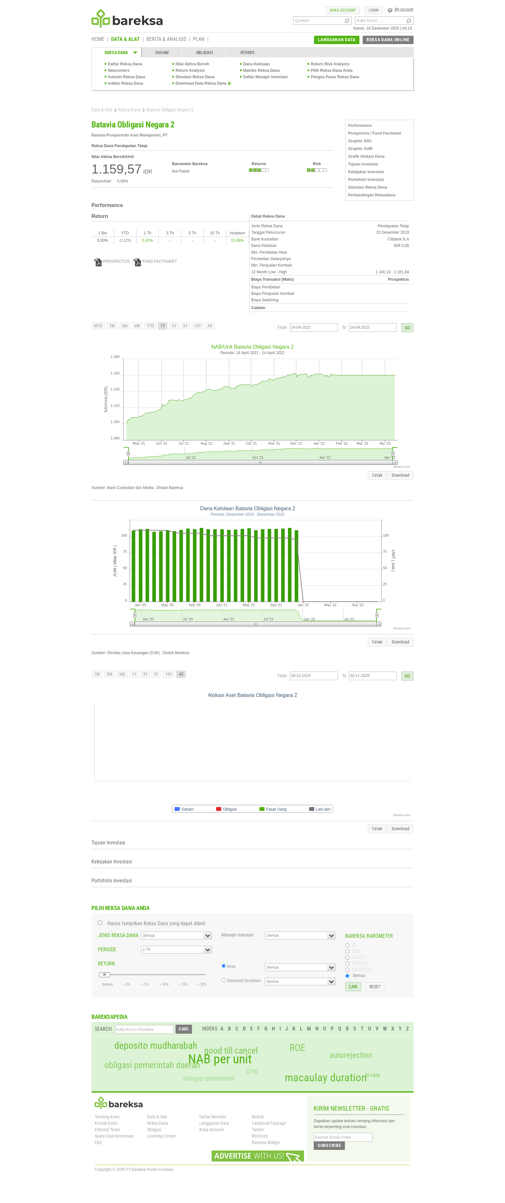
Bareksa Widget (266, 1142)
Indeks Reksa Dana (125, 83)
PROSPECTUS (112, 261)
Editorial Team (107, 1129)
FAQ (98, 1142)
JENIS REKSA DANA (118, 935)
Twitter (258, 1129)
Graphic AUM (360, 148)
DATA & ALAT (125, 39)
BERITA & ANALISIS (166, 39)
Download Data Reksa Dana (201, 83)
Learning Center (161, 1136)
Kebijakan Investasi (366, 172)
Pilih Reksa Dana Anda (332, 70)
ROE (297, 1048)
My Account (400, 9)
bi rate (372, 1075)
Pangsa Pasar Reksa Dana (335, 77)
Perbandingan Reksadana (371, 195)
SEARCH (103, 1029)
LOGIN (373, 10)
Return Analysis (190, 70)
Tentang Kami (107, 1116)
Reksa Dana (129, 110)
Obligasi (154, 1129)
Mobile (258, 1116)
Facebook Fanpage (269, 1123)
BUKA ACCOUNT (343, 10)
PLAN (199, 39)
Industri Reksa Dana (126, 77)
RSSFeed (260, 1136)
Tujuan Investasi (363, 164)
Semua (359, 975)
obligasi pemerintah (208, 1078)
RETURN (106, 964)
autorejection (351, 1055)
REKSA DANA (116, 52)
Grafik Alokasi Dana (366, 156)
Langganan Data (214, 1123)
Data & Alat (101, 110)
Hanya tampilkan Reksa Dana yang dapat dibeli (156, 923)
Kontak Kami (106, 1123)
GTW (251, 1072)
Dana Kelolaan (256, 64)
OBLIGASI (204, 52)
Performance (360, 125)
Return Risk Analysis (330, 64)
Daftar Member (212, 1116)
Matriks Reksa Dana (261, 70)
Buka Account (211, 1129)
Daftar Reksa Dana (125, 64)
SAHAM (162, 52)
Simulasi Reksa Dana (195, 77)
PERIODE (107, 949)
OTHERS (247, 52)
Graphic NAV (360, 141)
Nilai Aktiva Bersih (192, 64)
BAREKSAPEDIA (109, 1016)
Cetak (377, 475)
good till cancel (231, 1050)
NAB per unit (220, 1059)
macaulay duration (326, 1077)
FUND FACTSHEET (155, 261)
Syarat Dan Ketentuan (114, 1136)
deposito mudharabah (155, 1045)
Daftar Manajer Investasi (265, 77)
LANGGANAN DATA (337, 39)
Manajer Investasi (237, 934)
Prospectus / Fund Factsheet (374, 133)
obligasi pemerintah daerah (152, 1065)
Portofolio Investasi (366, 179)
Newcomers (118, 70)
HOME (97, 39)
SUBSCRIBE (329, 1145)
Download (400, 475)
